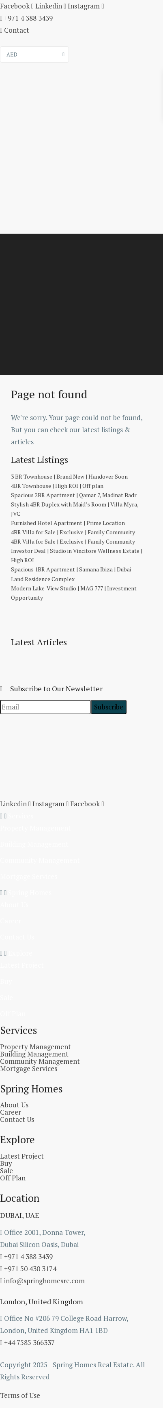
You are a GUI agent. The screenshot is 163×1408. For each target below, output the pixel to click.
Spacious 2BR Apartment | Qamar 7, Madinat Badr (74, 495)
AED (11, 54)
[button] (81, 816)
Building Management (34, 844)
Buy (6, 981)
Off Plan (13, 1013)
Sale (6, 997)
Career (10, 920)
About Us (14, 904)
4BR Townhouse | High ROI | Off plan (57, 486)
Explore (20, 953)
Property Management (35, 828)
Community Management (40, 860)
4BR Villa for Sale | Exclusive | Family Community (73, 532)
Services (20, 815)
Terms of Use (20, 1395)
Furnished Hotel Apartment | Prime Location (68, 523)
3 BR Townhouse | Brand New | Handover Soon (69, 476)
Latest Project (22, 965)
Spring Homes (29, 892)
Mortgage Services (28, 876)
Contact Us (17, 936)
